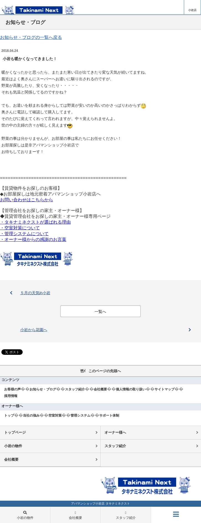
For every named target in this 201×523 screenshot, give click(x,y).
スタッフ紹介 (75, 389)
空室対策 (55, 415)
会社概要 (100, 389)
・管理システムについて (24, 233)
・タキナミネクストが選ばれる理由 (35, 222)
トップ (9, 415)
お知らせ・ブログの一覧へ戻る (31, 37)
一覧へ (100, 311)
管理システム (80, 415)
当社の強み (31, 415)
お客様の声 (12, 389)
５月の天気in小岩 (35, 293)
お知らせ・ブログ (43, 389)
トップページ (15, 432)
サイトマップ (164, 389)
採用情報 (10, 396)
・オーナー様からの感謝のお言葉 (33, 239)
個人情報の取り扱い (131, 389)
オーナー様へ (115, 432)
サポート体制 (109, 415)
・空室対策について (20, 228)
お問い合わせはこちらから (26, 199)
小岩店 (192, 10)
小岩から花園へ (33, 330)
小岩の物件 (13, 446)
